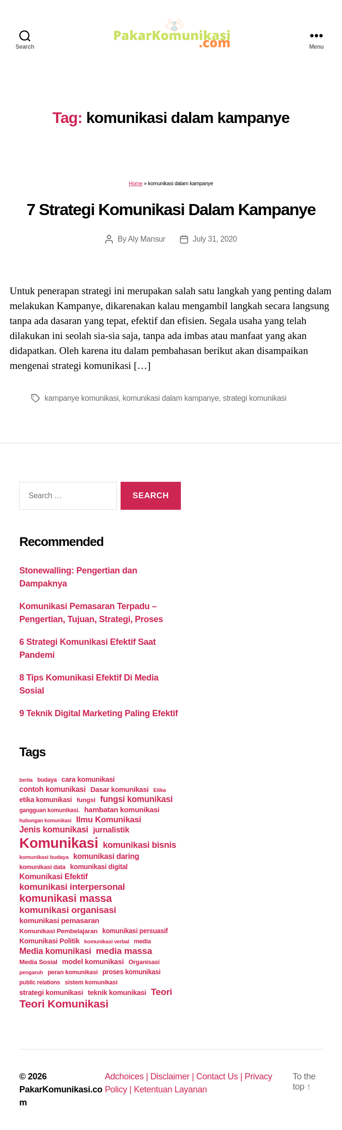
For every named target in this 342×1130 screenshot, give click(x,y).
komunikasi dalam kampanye (171, 398)
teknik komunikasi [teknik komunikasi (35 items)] (117, 992)
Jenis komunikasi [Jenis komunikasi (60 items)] (53, 829)
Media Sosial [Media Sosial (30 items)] (38, 962)
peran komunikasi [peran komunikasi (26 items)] (73, 972)
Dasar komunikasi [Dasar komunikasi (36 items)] (119, 789)
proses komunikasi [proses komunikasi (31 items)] (131, 972)
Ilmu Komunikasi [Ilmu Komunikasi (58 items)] (108, 819)
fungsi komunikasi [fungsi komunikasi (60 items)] (136, 799)
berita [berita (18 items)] (25, 780)
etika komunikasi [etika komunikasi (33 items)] (45, 799)
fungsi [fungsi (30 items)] (86, 799)
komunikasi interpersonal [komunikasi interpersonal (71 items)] (72, 887)
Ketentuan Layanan (170, 1089)
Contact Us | (220, 1076)
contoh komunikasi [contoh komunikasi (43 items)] (52, 789)
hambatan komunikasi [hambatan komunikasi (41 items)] (122, 809)
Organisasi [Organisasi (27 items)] (144, 962)
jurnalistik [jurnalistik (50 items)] (111, 829)
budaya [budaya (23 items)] (46, 779)
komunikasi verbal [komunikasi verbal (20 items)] (106, 941)
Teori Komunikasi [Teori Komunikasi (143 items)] (64, 1003)
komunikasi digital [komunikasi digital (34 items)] (98, 867)
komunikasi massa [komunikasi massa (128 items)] (65, 898)
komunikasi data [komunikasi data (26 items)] (42, 867)
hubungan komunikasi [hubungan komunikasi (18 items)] (45, 820)
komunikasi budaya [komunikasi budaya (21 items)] (43, 857)
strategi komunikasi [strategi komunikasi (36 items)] (51, 992)
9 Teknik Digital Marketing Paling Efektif (98, 713)
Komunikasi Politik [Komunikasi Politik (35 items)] (49, 941)
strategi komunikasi (255, 398)
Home (135, 183)
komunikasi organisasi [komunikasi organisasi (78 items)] (67, 910)
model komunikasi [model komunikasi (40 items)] (92, 961)
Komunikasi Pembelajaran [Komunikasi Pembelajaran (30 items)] (58, 931)
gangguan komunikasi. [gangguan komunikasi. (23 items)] (49, 810)
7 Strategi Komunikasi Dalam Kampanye (171, 209)
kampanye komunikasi (82, 398)
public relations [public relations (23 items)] (39, 982)
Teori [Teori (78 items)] (161, 992)
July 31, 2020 (215, 239)
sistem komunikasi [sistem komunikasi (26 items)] (91, 982)
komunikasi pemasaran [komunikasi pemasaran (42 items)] (59, 920)
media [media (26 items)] (142, 941)
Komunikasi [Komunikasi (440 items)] (58, 843)
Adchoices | (127, 1076)
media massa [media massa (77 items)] (124, 951)
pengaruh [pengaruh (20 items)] (31, 972)
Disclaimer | (173, 1076)
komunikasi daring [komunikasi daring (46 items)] (106, 856)
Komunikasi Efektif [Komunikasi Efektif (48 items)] (53, 876)
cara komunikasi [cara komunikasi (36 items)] (88, 779)
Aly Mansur (146, 239)
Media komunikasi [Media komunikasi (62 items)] (55, 951)
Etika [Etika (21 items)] (159, 790)
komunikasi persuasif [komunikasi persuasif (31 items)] (135, 931)
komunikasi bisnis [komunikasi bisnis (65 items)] (139, 845)
